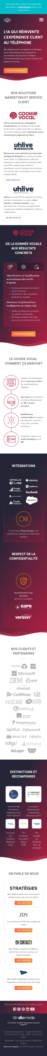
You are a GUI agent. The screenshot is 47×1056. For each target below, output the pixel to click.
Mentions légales (11, 1046)
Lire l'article (23, 903)
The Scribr (11, 1022)
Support (23, 1024)
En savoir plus (13, 218)
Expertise (28, 1022)
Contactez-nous (15, 70)
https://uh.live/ (24, 7)
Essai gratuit (13, 180)
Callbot (20, 1022)
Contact (36, 1022)
